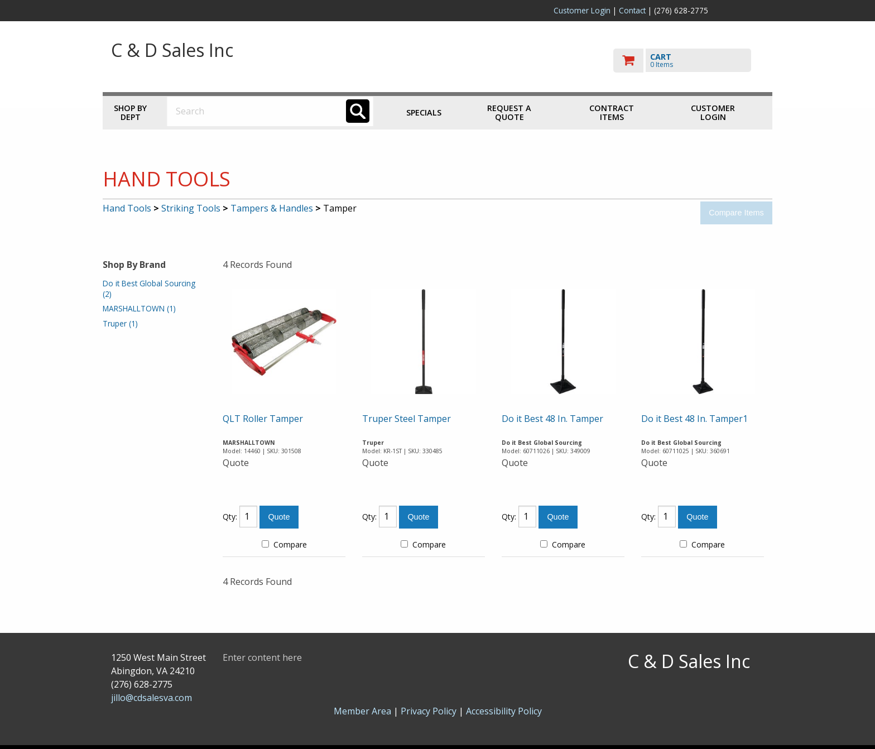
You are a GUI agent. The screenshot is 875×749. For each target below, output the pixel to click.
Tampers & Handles (271, 208)
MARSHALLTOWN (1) (139, 308)
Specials (423, 112)
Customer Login (582, 10)
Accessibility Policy (504, 711)
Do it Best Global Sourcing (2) (149, 288)
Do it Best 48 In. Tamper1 (694, 418)
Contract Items (611, 112)
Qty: (230, 516)
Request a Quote (509, 112)
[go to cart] (688, 61)
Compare (284, 544)
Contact (632, 10)
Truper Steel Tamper (406, 418)
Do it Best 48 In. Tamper (552, 418)
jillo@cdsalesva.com (151, 698)
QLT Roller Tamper (263, 418)
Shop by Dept (130, 112)
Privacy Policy (430, 711)
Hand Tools (127, 208)
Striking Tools (190, 208)
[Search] (357, 111)
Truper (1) (120, 323)
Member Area (362, 711)
